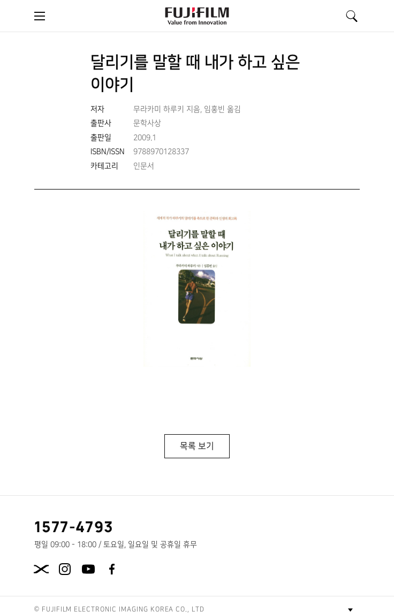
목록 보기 (197, 446)
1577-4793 (74, 526)
